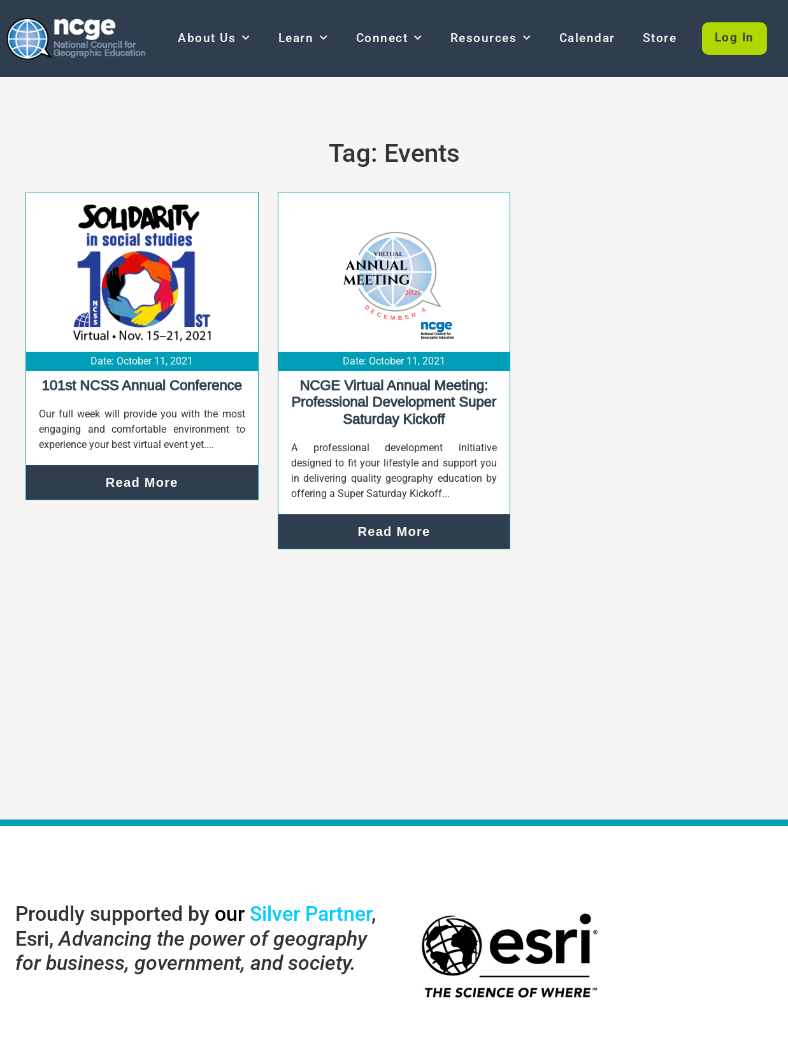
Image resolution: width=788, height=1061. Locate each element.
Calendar (587, 38)
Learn (303, 37)
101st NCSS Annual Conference (142, 385)
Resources (491, 37)
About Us (214, 37)
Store (660, 38)
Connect (389, 37)
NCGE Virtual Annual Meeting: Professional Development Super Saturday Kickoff (394, 402)
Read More (142, 482)
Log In (734, 38)
